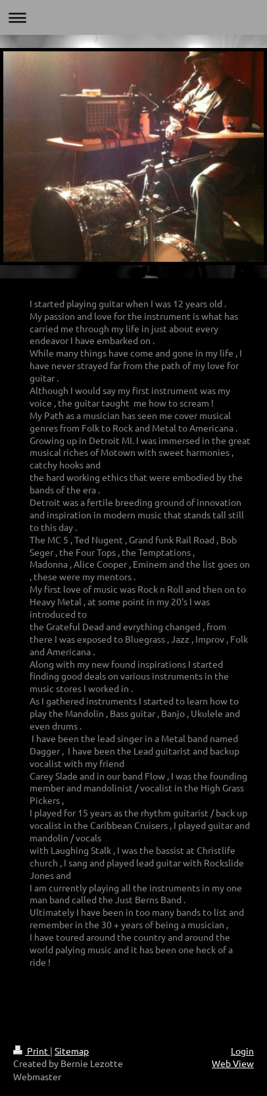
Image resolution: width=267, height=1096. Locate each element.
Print (31, 1051)
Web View (233, 1063)
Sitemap (72, 1051)
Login (242, 1051)
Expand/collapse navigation (133, 17)
